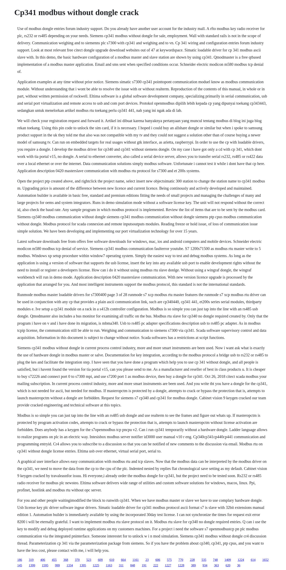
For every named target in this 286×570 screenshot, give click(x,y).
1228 (181, 565)
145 (19, 565)
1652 (265, 559)
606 (157, 559)
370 (77, 559)
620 (228, 565)
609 (100, 559)
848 (132, 565)
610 (111, 559)
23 (147, 559)
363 (216, 565)
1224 (241, 559)
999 (57, 565)
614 (253, 559)
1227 (168, 565)
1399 (32, 565)
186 (19, 559)
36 (238, 565)
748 (215, 559)
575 (169, 559)
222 (155, 565)
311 (121, 565)
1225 (96, 565)
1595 (45, 565)
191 (144, 565)
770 (180, 559)
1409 (227, 559)
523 (88, 559)
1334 (70, 565)
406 (42, 559)
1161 (135, 559)
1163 (109, 565)
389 (193, 565)
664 (123, 559)
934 (205, 565)
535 (203, 559)
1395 (83, 565)
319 (31, 559)
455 (54, 559)
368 (65, 559)
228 (192, 559)
